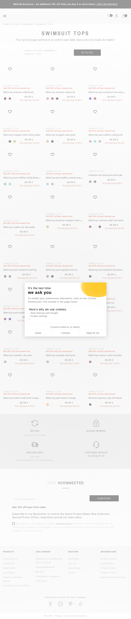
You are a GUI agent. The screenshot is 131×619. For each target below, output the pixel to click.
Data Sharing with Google (44, 313)
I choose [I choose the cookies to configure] (65, 333)
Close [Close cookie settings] (38, 333)
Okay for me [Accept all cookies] (92, 333)
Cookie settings (39, 316)
